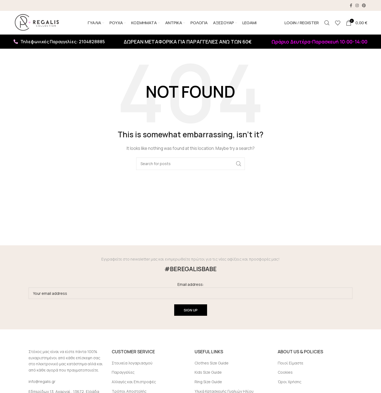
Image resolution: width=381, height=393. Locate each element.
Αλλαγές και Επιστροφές (134, 382)
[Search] (326, 23)
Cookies (285, 373)
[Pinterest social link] (363, 5)
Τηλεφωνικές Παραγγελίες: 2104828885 (59, 42)
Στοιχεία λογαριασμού (132, 363)
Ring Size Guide (208, 382)
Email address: (190, 291)
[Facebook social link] (351, 5)
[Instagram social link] (357, 5)
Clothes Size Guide (212, 363)
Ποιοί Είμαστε (290, 363)
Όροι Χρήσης (289, 382)
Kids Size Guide (208, 373)
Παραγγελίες (123, 373)
